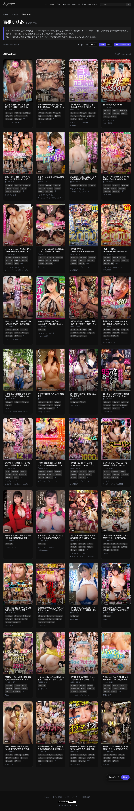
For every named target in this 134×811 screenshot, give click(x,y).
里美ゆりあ (22, 474)
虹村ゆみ (73, 761)
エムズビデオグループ (13, 339)
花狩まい (90, 547)
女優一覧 (15, 14)
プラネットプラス (44, 412)
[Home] (9, 4)
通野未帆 (106, 263)
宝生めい (50, 188)
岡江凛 (122, 758)
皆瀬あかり (26, 185)
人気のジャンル (89, 4)
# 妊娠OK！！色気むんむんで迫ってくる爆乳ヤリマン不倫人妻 (18, 484)
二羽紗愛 (115, 758)
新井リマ (106, 336)
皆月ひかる (92, 257)
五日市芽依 (24, 330)
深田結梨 (82, 333)
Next (93, 44)
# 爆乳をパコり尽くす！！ (79, 192)
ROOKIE (106, 339)
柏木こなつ (9, 113)
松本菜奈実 (122, 188)
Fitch (39, 122)
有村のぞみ (82, 544)
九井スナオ (74, 116)
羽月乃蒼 (114, 188)
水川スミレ (17, 116)
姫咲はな (8, 191)
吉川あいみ (92, 185)
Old (108, 45)
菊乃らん (8, 691)
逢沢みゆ (50, 116)
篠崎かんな (9, 477)
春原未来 (24, 260)
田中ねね (41, 119)
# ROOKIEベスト (109, 342)
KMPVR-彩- (74, 620)
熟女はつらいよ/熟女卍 (46, 547)
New (102, 45)
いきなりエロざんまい (46, 195)
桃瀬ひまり (83, 691)
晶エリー (73, 550)
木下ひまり (41, 257)
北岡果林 (115, 257)
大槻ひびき (114, 477)
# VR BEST (74, 125)
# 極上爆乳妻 (107, 123)
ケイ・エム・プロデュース (79, 122)
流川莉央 (73, 119)
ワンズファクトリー (12, 122)
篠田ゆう (23, 471)
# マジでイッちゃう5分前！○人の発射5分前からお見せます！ (18, 270)
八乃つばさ (124, 474)
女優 (58, 4)
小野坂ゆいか (75, 688)
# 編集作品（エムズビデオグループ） (83, 556)
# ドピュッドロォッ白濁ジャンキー (50, 198)
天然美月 (81, 263)
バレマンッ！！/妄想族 (46, 333)
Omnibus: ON (122, 45)
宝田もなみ (83, 185)
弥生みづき (17, 113)
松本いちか (17, 119)
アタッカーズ (75, 406)
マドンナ (106, 764)
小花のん (73, 477)
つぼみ (16, 477)
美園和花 (48, 185)
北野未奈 (17, 333)
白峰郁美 (57, 188)
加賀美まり (114, 336)
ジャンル (75, 4)
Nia (112, 263)
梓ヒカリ (124, 333)
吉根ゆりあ (9, 119)
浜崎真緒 (106, 188)
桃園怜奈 (48, 119)
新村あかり (83, 113)
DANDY (8, 409)
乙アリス (23, 188)
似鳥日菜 (41, 113)
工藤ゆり (8, 330)
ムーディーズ (42, 689)
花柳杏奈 (57, 116)
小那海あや (124, 260)
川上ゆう (8, 257)
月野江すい (17, 336)
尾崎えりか (17, 185)
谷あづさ (8, 405)
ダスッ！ (73, 339)
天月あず (82, 116)
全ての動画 (50, 4)
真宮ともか (49, 191)
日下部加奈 (16, 691)
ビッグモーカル (108, 120)
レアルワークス (43, 626)
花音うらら (49, 761)
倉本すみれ (49, 263)
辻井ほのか (107, 191)
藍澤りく (41, 191)
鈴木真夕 (17, 260)
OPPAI (105, 553)
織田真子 (115, 110)
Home (5, 14)
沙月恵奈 (73, 260)
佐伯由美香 (26, 113)
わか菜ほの (74, 113)
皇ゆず (16, 263)
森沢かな (15, 330)
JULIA (25, 116)
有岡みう (106, 116)
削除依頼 (86, 797)
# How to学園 (43, 336)
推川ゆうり (9, 263)
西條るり (124, 113)
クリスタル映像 (10, 195)
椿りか (81, 119)
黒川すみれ (9, 260)
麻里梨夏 (81, 550)
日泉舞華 (8, 188)
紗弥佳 (106, 755)
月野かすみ (9, 116)
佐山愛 (15, 474)
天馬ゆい (41, 185)
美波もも (48, 260)
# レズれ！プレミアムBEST (113, 484)
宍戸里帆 (48, 113)
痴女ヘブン (42, 267)
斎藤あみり (90, 688)
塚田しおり (56, 113)
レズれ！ (106, 481)
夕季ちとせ (123, 110)
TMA (105, 620)
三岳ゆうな (50, 619)
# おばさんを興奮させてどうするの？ (18, 412)
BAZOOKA (107, 195)
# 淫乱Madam (43, 550)
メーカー (66, 4)
